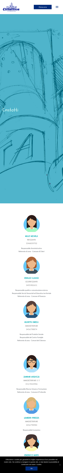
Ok (31, 468)
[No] (60, 465)
